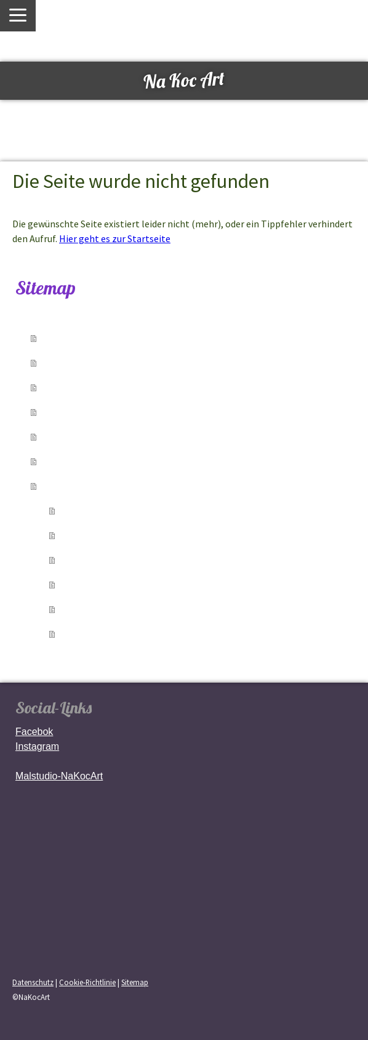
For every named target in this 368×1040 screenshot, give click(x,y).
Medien (66, 436)
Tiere (78, 559)
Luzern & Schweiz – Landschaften (158, 510)
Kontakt (68, 460)
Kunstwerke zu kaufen (108, 485)
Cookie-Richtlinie (87, 982)
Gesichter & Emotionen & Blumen (159, 534)
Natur (80, 584)
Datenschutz (33, 982)
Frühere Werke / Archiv (127, 633)
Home (62, 337)
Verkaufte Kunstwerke (108, 387)
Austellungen (83, 411)
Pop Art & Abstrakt (115, 608)
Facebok (34, 731)
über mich (74, 362)
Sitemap (134, 982)
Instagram (37, 746)
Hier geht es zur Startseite (114, 238)
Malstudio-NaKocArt (59, 776)
